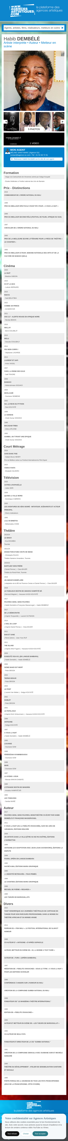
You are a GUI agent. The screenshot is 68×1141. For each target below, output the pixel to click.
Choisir (26, 1134)
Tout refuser (12, 1134)
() (34, 153)
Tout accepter (40, 1134)
